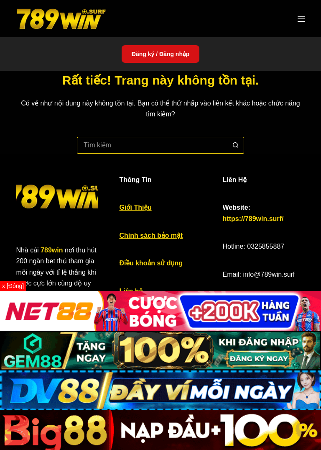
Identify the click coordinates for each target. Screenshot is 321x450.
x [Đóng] (13, 286)
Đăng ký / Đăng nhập (160, 54)
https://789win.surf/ (253, 218)
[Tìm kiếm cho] (152, 145)
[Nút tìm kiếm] (235, 145)
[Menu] (301, 19)
